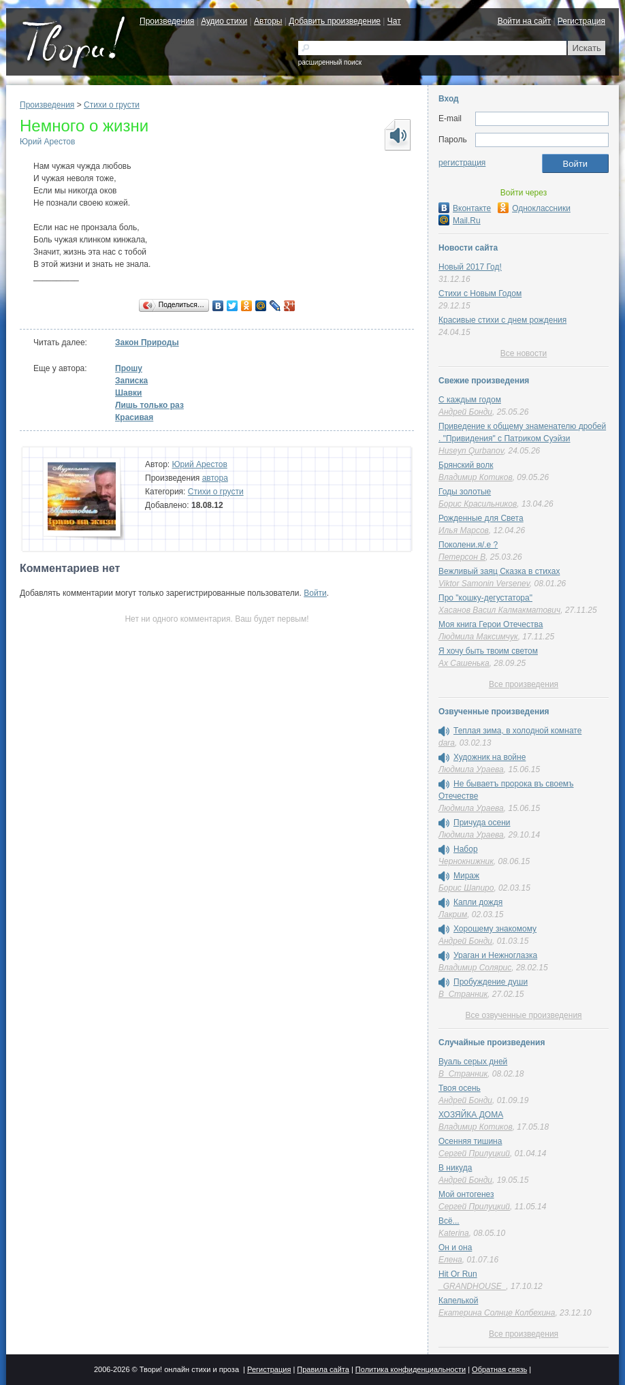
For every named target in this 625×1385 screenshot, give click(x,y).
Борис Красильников (477, 504)
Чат (394, 21)
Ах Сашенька (464, 663)
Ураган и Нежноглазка (495, 955)
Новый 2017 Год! (470, 267)
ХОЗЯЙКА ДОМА (470, 1114)
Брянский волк (465, 465)
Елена (450, 1259)
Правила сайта (323, 1369)
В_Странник (462, 994)
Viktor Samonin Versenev (484, 583)
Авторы (268, 21)
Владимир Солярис (474, 967)
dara (446, 743)
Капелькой (458, 1300)
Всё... (449, 1221)
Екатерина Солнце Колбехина (496, 1313)
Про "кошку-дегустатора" (485, 598)
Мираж (466, 875)
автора (215, 478)
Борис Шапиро (466, 888)
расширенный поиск (330, 62)
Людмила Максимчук (478, 636)
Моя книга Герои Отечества (490, 624)
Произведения (167, 21)
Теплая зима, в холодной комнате (517, 730)
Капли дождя (477, 902)
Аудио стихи (224, 21)
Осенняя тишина (470, 1141)
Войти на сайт (524, 21)
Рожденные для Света (481, 518)
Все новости (523, 353)
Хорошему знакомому (494, 929)
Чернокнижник (466, 861)
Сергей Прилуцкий (474, 1153)
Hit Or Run (457, 1274)
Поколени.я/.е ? (468, 545)
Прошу (128, 368)
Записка (131, 380)
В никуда (455, 1168)
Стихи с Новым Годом (480, 293)
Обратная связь (499, 1369)
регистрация (461, 163)
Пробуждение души (490, 982)
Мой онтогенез (466, 1194)
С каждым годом (469, 399)
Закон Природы (147, 342)
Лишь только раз (149, 405)
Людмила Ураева (471, 769)
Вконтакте (464, 208)
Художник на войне (489, 757)
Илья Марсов (463, 530)
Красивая (134, 417)
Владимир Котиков (475, 477)
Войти (315, 593)
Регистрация (581, 21)
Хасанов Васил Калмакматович (499, 610)
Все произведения (523, 684)
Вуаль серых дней (472, 1061)
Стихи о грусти (112, 105)
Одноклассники (534, 208)
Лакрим (452, 914)
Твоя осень (459, 1088)
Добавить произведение (335, 21)
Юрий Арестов (47, 141)
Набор (465, 849)
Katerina (453, 1233)
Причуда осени (482, 822)
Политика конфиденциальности (410, 1369)
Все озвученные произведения (523, 1015)
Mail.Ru (459, 220)
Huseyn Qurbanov (471, 451)
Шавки (128, 393)
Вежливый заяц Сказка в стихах (499, 571)
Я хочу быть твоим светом (488, 651)
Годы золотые (464, 491)
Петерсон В (461, 557)
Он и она (455, 1247)
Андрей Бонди (465, 412)
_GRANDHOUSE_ (472, 1286)
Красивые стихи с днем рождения (502, 320)
